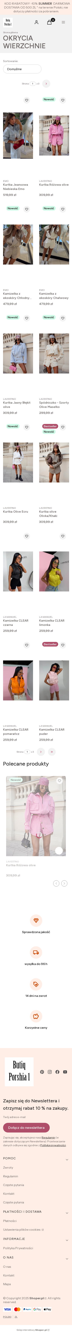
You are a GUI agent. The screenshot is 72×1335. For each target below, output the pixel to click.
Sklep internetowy (32, 1329)
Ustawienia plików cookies (22, 1229)
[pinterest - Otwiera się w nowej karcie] (42, 1072)
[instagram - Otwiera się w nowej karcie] (49, 1072)
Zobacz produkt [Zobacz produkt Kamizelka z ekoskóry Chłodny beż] (26, 279)
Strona (25, 83)
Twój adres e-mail (14, 1117)
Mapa (7, 1284)
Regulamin (48, 1137)
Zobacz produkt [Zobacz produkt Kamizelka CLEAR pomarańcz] (26, 715)
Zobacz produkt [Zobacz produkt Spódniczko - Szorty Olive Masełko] (62, 388)
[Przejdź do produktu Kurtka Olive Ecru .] (18, 462)
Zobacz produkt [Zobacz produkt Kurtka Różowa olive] (62, 170)
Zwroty (8, 1167)
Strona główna (10, 32)
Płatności (10, 1221)
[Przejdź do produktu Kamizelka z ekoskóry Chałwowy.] (54, 244)
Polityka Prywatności (18, 1248)
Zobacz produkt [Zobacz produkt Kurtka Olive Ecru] (26, 497)
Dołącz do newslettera (26, 1127)
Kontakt (8, 1193)
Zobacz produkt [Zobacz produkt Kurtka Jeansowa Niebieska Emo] (26, 170)
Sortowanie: (10, 61)
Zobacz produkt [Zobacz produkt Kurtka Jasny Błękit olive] (26, 388)
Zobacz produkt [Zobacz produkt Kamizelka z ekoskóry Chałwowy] (62, 279)
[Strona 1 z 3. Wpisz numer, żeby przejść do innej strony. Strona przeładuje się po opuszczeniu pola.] (33, 84)
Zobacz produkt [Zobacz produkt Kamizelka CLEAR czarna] (26, 606)
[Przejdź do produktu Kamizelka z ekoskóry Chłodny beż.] (18, 244)
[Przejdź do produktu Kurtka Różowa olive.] (54, 135)
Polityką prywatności (53, 1145)
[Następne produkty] (41, 752)
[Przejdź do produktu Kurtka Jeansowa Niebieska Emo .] (18, 135)
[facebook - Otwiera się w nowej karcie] (57, 1072)
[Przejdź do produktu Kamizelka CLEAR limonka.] (54, 571)
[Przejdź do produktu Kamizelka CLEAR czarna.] (18, 571)
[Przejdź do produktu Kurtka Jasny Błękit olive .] (18, 353)
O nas (7, 1267)
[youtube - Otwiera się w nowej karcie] (65, 1072)
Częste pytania (13, 1185)
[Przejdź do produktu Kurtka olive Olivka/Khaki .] (54, 462)
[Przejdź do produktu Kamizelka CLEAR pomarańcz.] (18, 680)
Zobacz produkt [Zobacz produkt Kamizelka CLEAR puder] (62, 715)
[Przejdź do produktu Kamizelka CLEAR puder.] (54, 680)
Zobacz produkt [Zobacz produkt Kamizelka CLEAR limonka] (62, 606)
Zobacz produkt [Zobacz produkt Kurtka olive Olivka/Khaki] (62, 497)
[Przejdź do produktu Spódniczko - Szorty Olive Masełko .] (54, 353)
